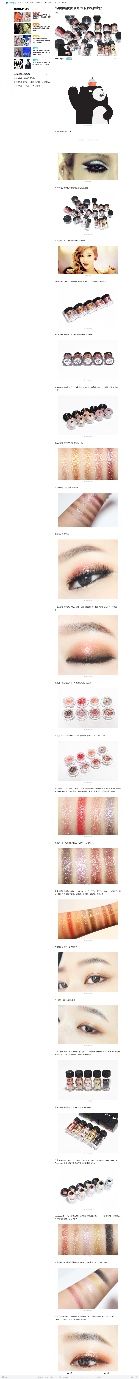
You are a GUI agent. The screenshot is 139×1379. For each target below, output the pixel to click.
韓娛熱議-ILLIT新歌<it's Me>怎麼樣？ (29, 86)
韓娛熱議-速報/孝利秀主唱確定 (26, 78)
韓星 (31, 2)
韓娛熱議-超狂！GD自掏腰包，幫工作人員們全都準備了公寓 (33, 82)
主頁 (19, 2)
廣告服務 (65, 1377)
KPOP (26, 2)
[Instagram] (136, 1377)
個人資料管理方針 (49, 1377)
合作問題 (58, 1377)
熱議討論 (47, 2)
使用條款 (40, 1377)
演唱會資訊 (62, 2)
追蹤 (69, 58)
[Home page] (11, 3)
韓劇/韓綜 (39, 2)
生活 (54, 2)
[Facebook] (132, 1377)
